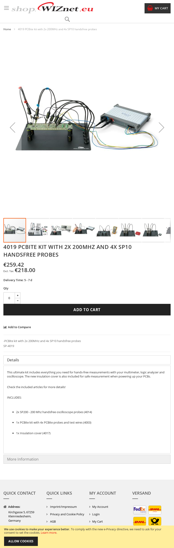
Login (96, 514)
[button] (12, 127)
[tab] (87, 360)
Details (13, 359)
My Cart (97, 521)
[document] (87, 537)
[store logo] (52, 7)
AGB (52, 521)
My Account (100, 507)
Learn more (48, 533)
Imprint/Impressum (63, 507)
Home (7, 29)
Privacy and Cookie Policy (66, 514)
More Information (23, 459)
